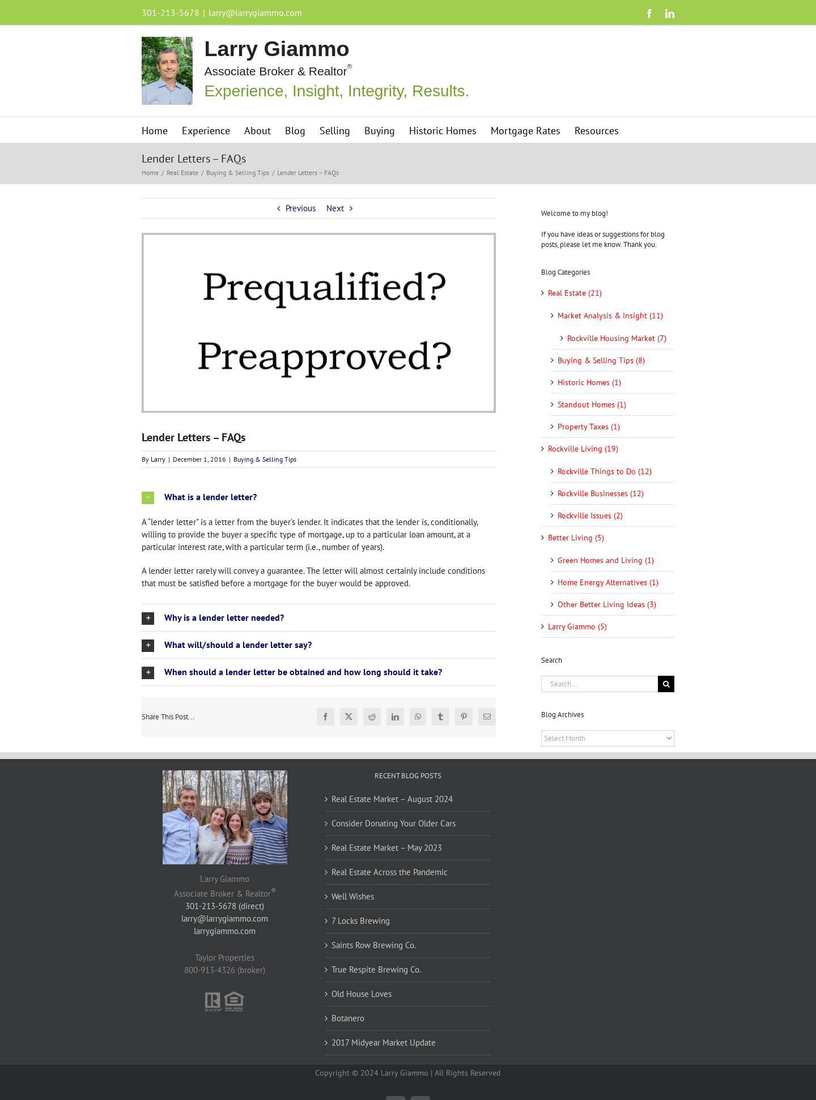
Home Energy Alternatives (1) (608, 582)
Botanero (348, 1018)
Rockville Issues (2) (590, 515)
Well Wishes (353, 896)
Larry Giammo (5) (577, 626)
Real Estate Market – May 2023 (387, 847)
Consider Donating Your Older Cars (394, 823)
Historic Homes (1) (589, 382)
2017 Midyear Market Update (384, 1042)
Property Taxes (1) (589, 426)
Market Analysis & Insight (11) (610, 315)
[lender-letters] (319, 323)
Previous (301, 208)
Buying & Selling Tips (264, 459)
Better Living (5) (576, 537)
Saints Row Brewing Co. (374, 945)
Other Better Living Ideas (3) (607, 604)
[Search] (666, 684)
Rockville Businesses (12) (601, 493)
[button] (319, 497)
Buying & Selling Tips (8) (601, 360)
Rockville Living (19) (583, 449)
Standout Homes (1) (592, 404)
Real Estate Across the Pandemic (390, 872)
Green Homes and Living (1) (606, 560)
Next (335, 208)
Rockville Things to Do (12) (605, 471)
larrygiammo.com (225, 931)
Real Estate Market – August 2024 (392, 799)
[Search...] (599, 684)
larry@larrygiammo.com (255, 12)
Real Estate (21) (575, 293)
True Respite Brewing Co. (376, 969)
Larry (158, 459)
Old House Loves (362, 993)
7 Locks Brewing (361, 920)
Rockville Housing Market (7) (616, 338)
